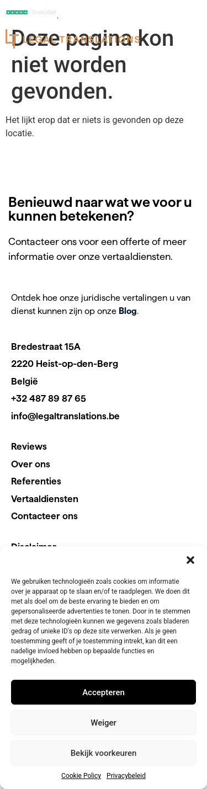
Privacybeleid (126, 776)
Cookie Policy (81, 776)
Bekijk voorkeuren (104, 753)
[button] (190, 560)
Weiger (103, 723)
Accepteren (103, 692)
